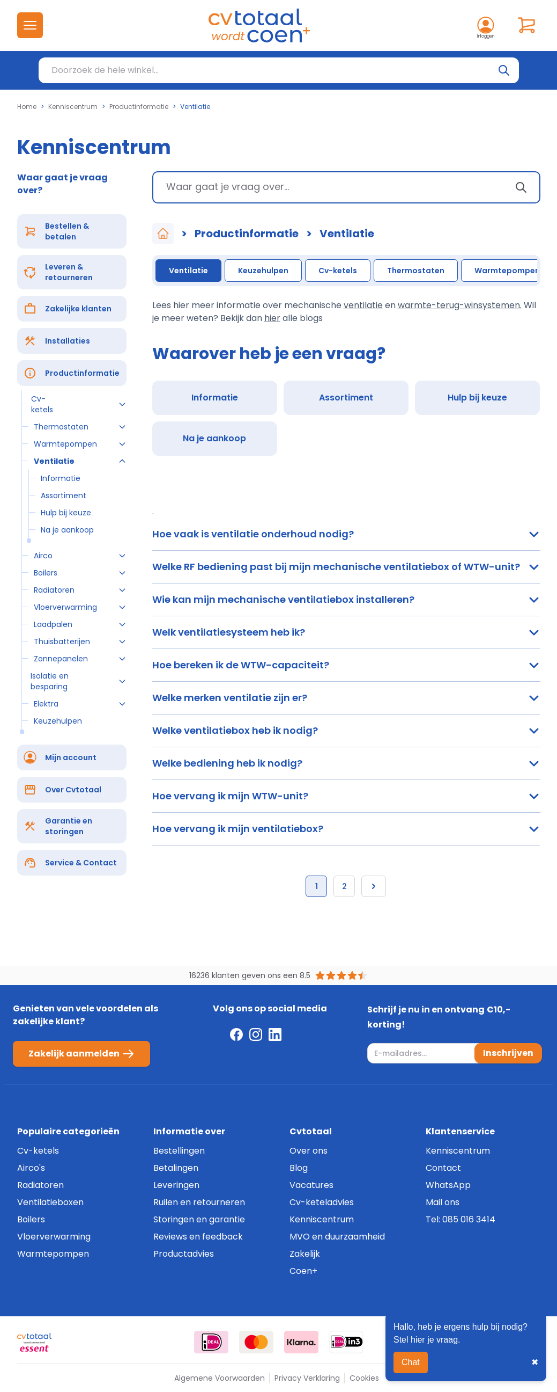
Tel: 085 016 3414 (460, 1219)
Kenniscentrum (73, 107)
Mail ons (442, 1202)
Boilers (31, 1219)
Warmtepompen (507, 270)
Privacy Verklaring (307, 1378)
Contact (443, 1168)
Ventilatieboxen (50, 1202)
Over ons (308, 1151)
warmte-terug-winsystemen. (460, 305)
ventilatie (363, 305)
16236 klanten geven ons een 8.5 (249, 975)
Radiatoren (40, 1185)
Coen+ (303, 1271)
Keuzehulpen (263, 270)
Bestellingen (179, 1151)
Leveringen (176, 1185)
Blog (298, 1168)
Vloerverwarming (54, 1236)
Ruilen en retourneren (199, 1202)
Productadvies (183, 1254)
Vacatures (311, 1185)
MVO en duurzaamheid (337, 1236)
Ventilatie (188, 270)
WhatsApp (448, 1185)
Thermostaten (415, 270)
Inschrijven (508, 1053)
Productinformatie (138, 107)
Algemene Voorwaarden (219, 1378)
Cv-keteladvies (321, 1202)
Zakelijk (304, 1254)
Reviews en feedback (198, 1236)
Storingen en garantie (199, 1219)
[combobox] (346, 187)
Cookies (364, 1378)
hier (272, 318)
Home (26, 107)
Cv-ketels (337, 270)
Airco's (31, 1168)
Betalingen (175, 1168)
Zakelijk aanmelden (81, 1053)
